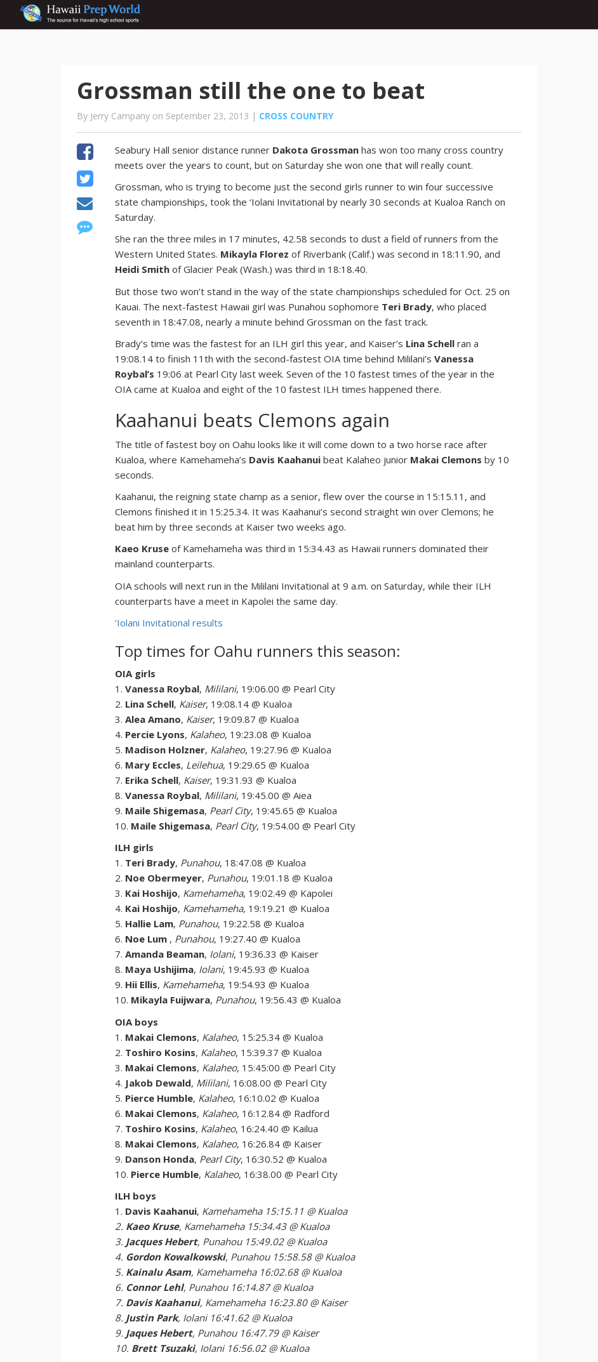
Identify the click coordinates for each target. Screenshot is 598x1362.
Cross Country (296, 116)
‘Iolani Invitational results (169, 622)
